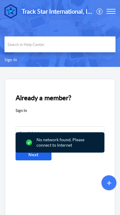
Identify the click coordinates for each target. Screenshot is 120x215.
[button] (100, 11)
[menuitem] (100, 11)
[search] (60, 44)
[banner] (60, 33)
